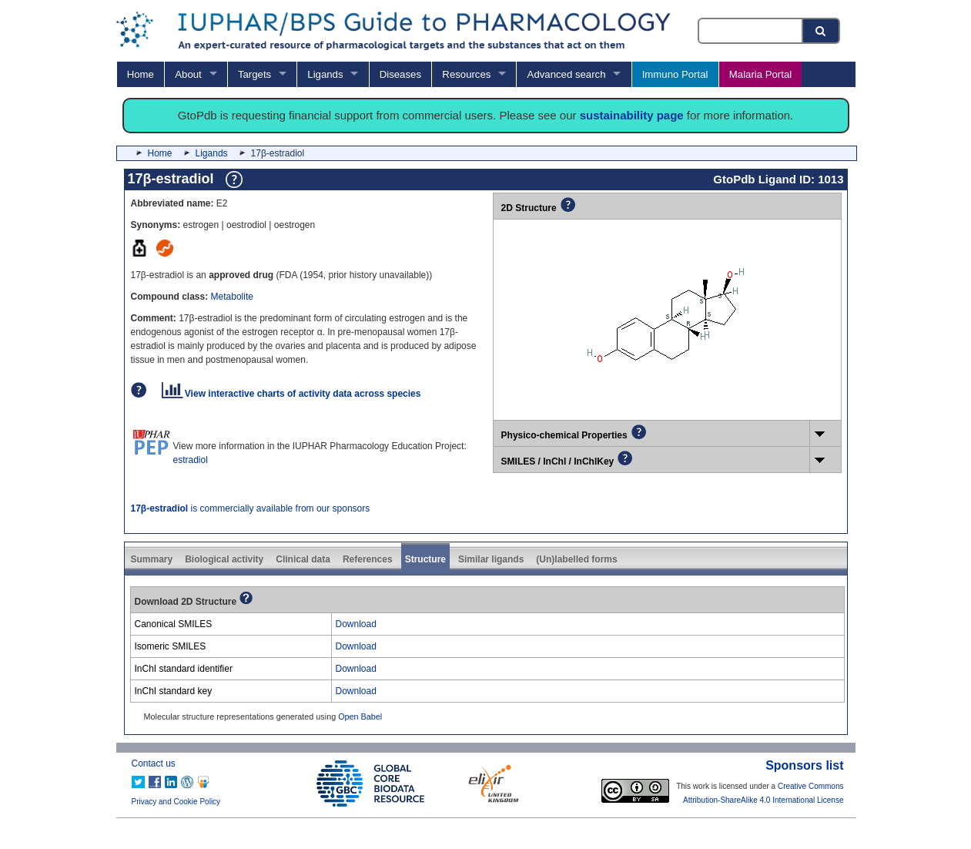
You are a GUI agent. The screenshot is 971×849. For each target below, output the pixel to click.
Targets (254, 74)
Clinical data (303, 559)
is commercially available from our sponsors (250, 508)
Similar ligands (491, 559)
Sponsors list (804, 765)
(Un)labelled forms (576, 559)
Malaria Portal (760, 74)
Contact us (154, 763)
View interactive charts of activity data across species (291, 393)
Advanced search (566, 74)
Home (140, 74)
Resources (466, 74)
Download (356, 624)
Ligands (325, 74)
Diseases (400, 74)
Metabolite (232, 296)
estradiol (190, 460)
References (368, 559)
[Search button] (821, 31)
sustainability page (632, 115)
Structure (425, 559)
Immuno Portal (675, 74)
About (188, 74)
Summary (152, 559)
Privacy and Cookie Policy (176, 801)
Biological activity (224, 559)
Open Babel (360, 716)
